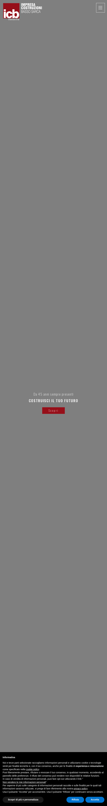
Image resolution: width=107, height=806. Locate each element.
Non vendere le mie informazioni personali (24, 782)
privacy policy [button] (80, 788)
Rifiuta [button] (75, 799)
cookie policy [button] (32, 769)
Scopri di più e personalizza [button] (23, 799)
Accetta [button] (95, 799)
